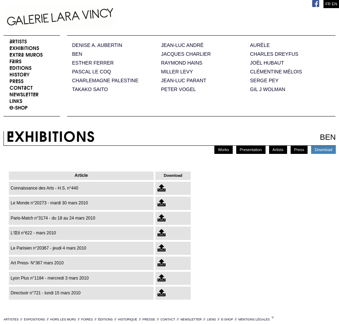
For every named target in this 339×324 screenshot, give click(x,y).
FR (328, 4)
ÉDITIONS (105, 319)
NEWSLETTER (191, 319)
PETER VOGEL (178, 89)
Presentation (251, 150)
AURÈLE (260, 45)
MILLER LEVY (177, 72)
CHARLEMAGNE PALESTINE (105, 80)
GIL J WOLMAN (267, 89)
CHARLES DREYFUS (274, 54)
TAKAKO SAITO (90, 89)
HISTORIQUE (127, 319)
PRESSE (149, 319)
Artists (278, 150)
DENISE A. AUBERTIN (97, 45)
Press (299, 150)
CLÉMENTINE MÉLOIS (276, 72)
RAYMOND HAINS (181, 63)
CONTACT (167, 319)
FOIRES (87, 319)
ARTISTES (11, 319)
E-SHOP (227, 319)
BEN (77, 54)
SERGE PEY (264, 80)
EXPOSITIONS (34, 319)
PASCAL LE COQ (91, 72)
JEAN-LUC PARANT (183, 80)
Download (323, 150)
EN (334, 4)
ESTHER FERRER (93, 63)
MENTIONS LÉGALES (254, 319)
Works (223, 150)
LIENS (211, 319)
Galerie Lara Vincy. (95, 17)
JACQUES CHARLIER (186, 54)
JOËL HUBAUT (267, 63)
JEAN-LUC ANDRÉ (182, 45)
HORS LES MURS (63, 319)
